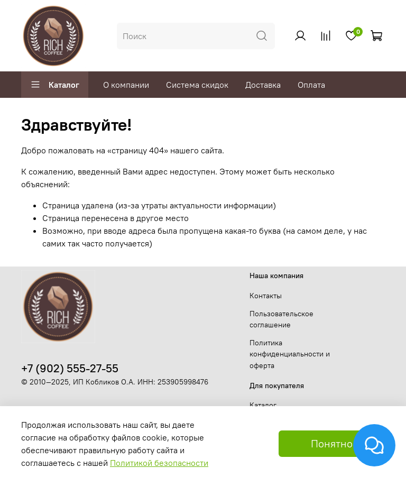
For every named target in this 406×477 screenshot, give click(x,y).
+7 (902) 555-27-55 (69, 368)
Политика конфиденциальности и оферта (290, 354)
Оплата (311, 84)
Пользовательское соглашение (281, 319)
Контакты (266, 295)
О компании (126, 84)
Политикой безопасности (159, 462)
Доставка (263, 84)
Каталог (54, 84)
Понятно (332, 443)
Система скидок (197, 84)
